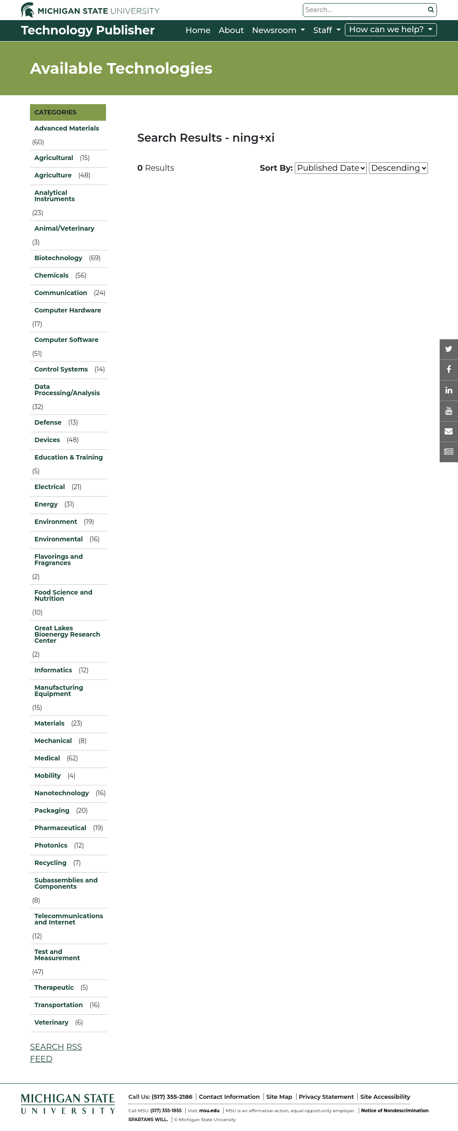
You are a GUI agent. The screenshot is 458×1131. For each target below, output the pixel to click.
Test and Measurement (57, 955)
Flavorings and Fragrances (58, 560)
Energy (46, 504)
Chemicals (51, 275)
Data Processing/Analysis (67, 390)
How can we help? (387, 29)
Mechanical (53, 741)
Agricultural (53, 158)
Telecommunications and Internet (68, 919)
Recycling (50, 863)
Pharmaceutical (60, 828)
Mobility (47, 776)
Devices (47, 440)
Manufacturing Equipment (58, 691)
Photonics (51, 845)
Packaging (51, 810)
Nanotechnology (61, 793)
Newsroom (275, 30)
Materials (49, 723)
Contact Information (229, 1096)
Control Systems (61, 369)
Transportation (58, 1005)
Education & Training (68, 457)
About (231, 30)
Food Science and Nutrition (63, 595)
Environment (55, 522)
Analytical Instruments (54, 196)
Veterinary (51, 1022)
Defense (48, 422)
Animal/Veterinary (64, 228)
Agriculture (53, 175)
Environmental (58, 539)
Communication (60, 293)
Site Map (279, 1096)
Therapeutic (54, 987)
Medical (47, 758)
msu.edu (209, 1111)
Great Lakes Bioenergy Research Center (67, 634)
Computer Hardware (67, 310)
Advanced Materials (66, 128)
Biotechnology (58, 258)
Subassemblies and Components (66, 883)
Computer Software (66, 340)
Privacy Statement (326, 1096)
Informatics (53, 670)
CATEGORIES (55, 112)
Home (198, 30)
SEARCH (47, 1047)
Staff (323, 30)
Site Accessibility (385, 1096)
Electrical (49, 487)
